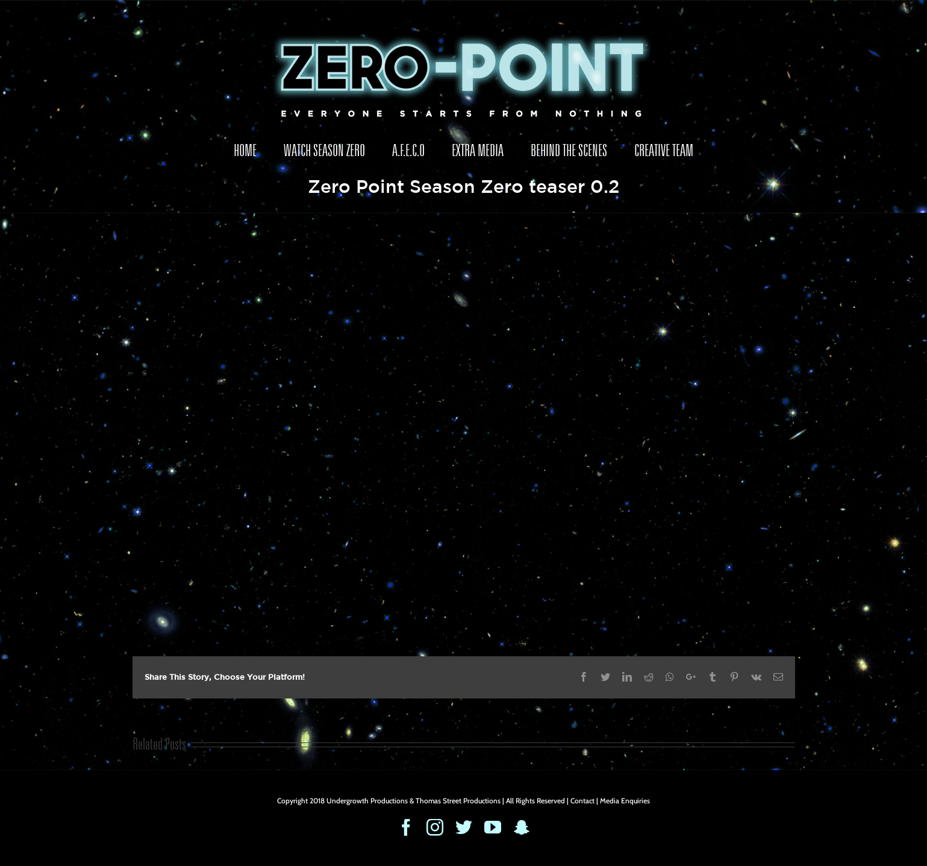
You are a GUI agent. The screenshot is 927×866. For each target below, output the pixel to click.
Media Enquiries (625, 800)
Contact (582, 800)
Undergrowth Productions (367, 800)
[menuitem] (245, 151)
